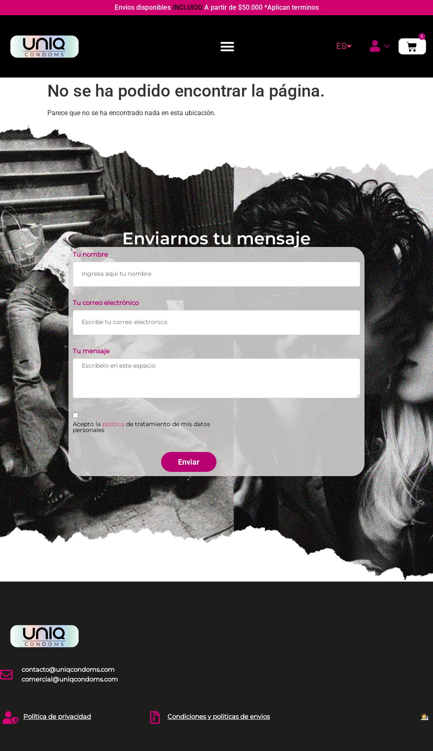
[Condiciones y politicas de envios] (154, 717)
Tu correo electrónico (106, 303)
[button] (227, 46)
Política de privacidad (57, 716)
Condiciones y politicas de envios (218, 716)
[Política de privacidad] (10, 717)
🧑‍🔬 (425, 716)
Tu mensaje (91, 351)
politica (113, 424)
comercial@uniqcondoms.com (70, 679)
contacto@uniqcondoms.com (68, 669)
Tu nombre (90, 254)
